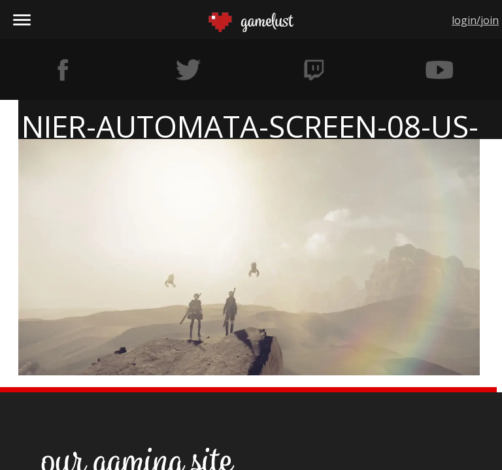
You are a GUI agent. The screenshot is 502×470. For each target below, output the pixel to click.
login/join (475, 20)
